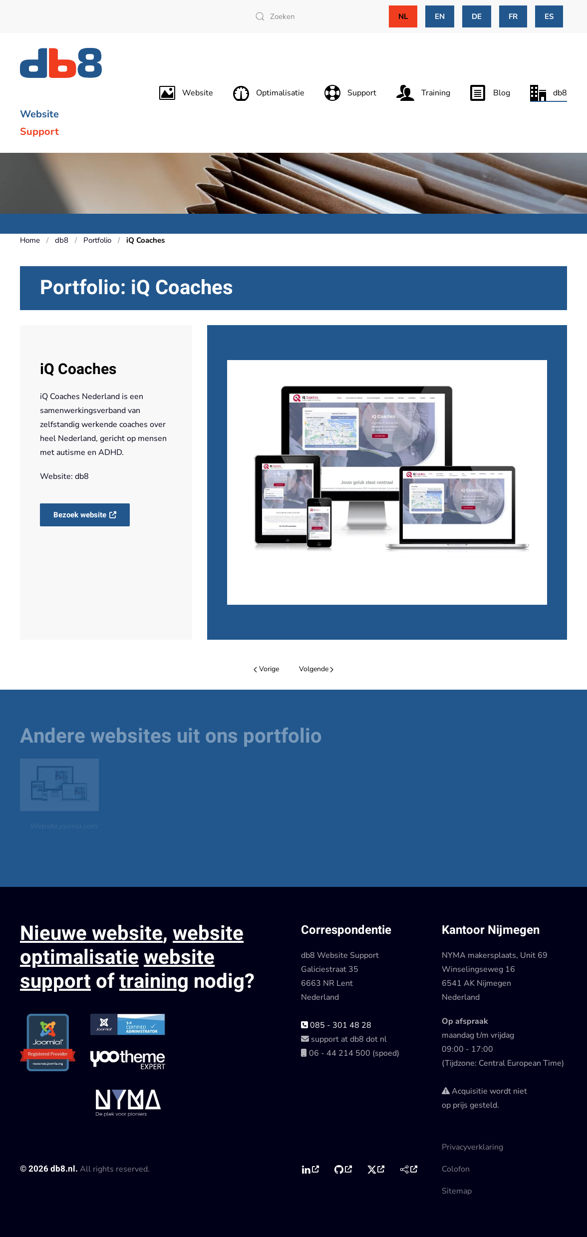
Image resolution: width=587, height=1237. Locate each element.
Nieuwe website (91, 933)
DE (477, 16)
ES (549, 16)
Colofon (456, 1169)
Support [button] (350, 93)
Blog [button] (490, 93)
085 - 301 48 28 (336, 1025)
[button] (387, 482)
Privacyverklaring (472, 1147)
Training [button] (423, 93)
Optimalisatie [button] (268, 93)
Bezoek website (80, 514)
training (154, 981)
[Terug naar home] (62, 63)
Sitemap (457, 1191)
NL (403, 16)
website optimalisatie (132, 945)
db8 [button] (548, 93)
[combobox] (310, 16)
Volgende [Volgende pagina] (316, 669)
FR (513, 16)
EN (440, 16)
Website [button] (186, 93)
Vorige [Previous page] (266, 669)
